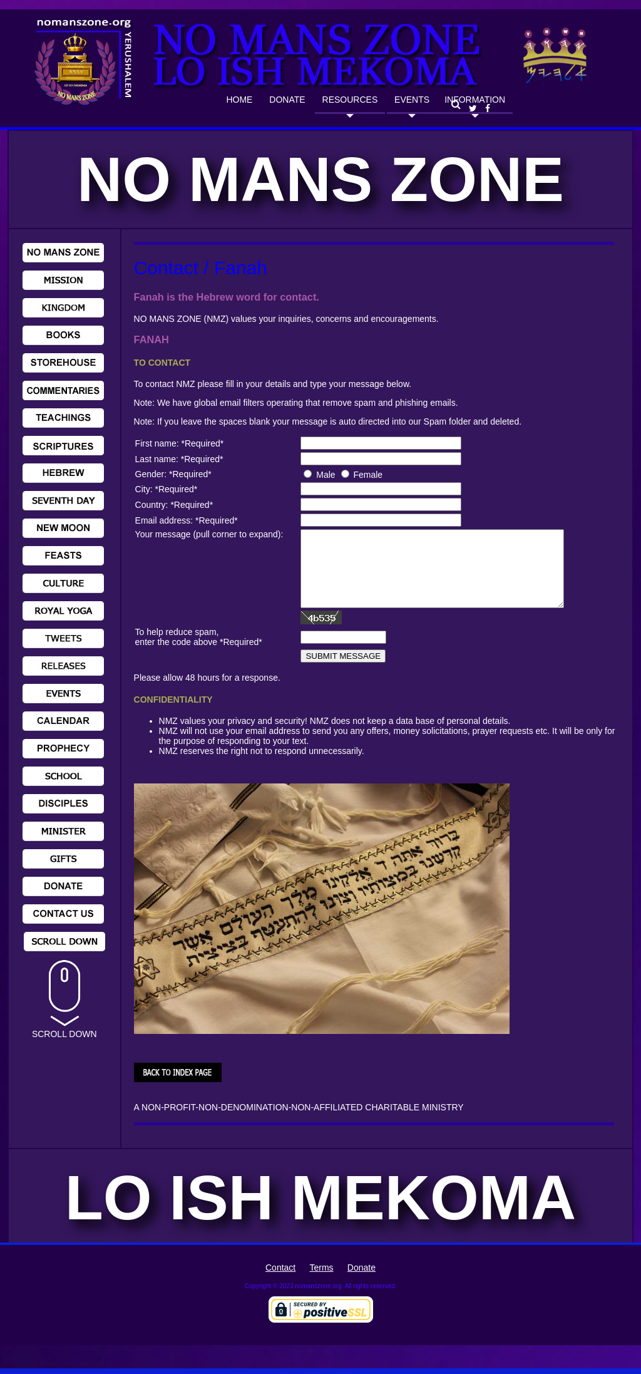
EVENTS (411, 100)
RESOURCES (350, 100)
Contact (280, 1283)
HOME (239, 100)
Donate (361, 1283)
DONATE (287, 100)
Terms (321, 1283)
